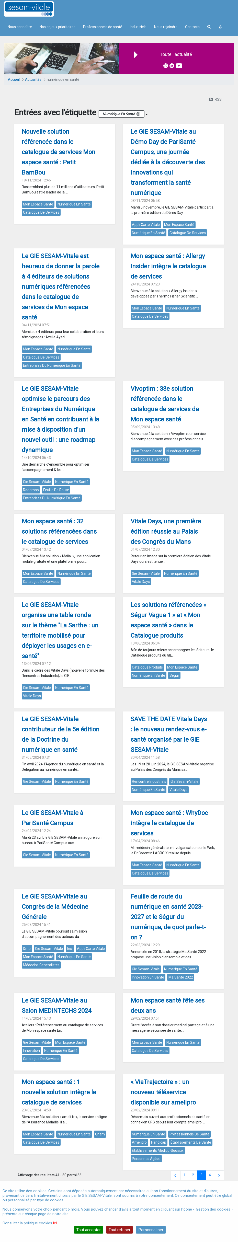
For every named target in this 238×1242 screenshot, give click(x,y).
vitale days (141, 582)
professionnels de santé (189, 1134)
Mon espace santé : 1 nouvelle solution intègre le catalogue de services (59, 1092)
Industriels (138, 27)
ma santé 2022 (180, 977)
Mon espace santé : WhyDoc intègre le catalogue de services (169, 823)
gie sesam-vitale (37, 482)
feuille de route (56, 490)
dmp (27, 949)
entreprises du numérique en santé (52, 365)
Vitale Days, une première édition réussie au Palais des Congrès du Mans (166, 531)
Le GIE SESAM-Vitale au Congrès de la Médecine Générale (55, 907)
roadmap (31, 490)
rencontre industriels (149, 781)
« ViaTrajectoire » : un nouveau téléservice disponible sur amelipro (163, 1092)
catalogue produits (147, 667)
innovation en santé (148, 977)
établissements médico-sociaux (158, 1150)
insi (70, 949)
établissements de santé (191, 1142)
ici (55, 1223)
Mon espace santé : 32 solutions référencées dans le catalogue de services (59, 531)
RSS (215, 99)
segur (174, 675)
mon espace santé (38, 204)
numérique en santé (74, 204)
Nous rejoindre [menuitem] (165, 27)
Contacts (192, 27)
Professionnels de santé (102, 27)
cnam (100, 1134)
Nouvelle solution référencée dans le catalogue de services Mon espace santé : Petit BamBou (58, 152)
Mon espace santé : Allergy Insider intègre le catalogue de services (168, 266)
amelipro (139, 1142)
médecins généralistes (41, 965)
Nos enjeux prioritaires (57, 27)
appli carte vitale (146, 225)
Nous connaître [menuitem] (20, 27)
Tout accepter (88, 1229)
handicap (158, 1142)
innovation (31, 1051)
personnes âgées (146, 1159)
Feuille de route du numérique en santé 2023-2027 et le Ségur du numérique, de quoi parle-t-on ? (168, 917)
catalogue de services (41, 212)
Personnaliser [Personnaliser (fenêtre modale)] (150, 1229)
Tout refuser (119, 1229)
